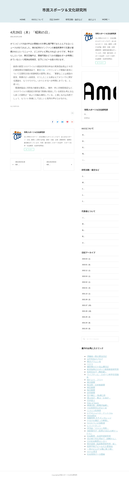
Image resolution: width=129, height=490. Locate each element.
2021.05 (86, 328)
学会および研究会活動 (89, 144)
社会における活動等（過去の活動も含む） (96, 150)
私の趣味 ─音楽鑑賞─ (90, 241)
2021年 (84, 212)
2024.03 (86, 270)
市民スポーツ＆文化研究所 (64, 10)
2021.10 (86, 305)
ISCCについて (37, 19)
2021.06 (86, 322)
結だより (92, 19)
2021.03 (86, 339)
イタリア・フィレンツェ (90, 228)
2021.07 (86, 316)
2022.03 (86, 287)
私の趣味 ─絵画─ (88, 247)
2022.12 (86, 281)
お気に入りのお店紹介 (89, 254)
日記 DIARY (54, 19)
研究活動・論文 (87, 188)
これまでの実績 (87, 163)
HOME (22, 19)
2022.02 (86, 293)
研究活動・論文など (74, 19)
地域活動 (85, 157)
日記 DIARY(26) (14, 106)
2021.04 (86, 334)
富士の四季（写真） (88, 235)
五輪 (43, 70)
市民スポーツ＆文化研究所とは (92, 138)
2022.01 (86, 299)
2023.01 (86, 276)
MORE (105, 19)
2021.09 (86, 310)
